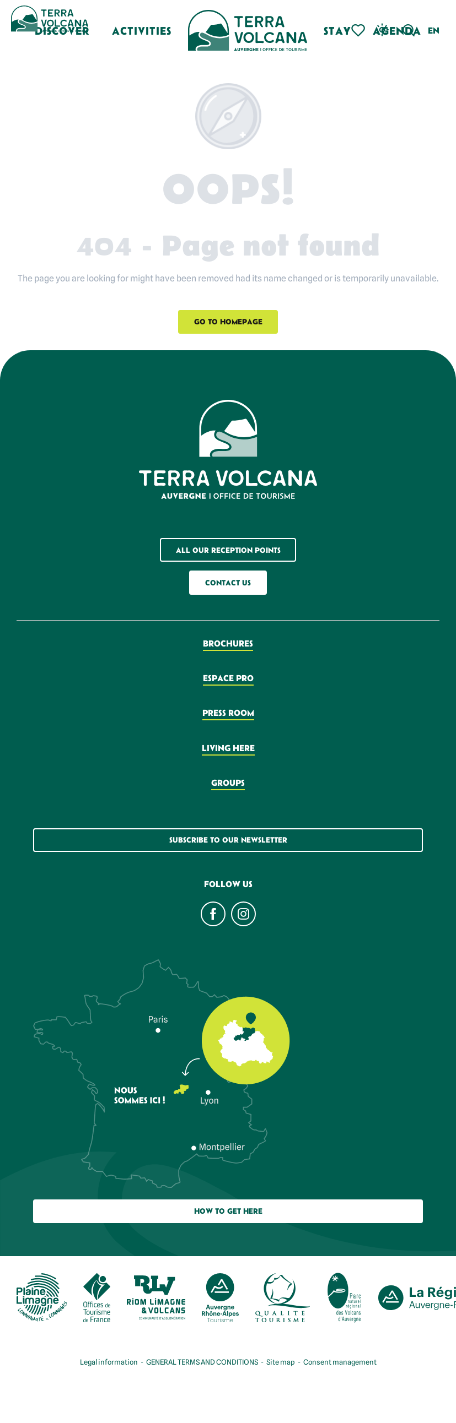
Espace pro (228, 678)
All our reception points (228, 550)
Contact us (228, 582)
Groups (228, 782)
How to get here (228, 1211)
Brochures (228, 643)
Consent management (340, 1361)
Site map (280, 1361)
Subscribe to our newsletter (228, 839)
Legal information (109, 1361)
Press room (228, 713)
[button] (409, 30)
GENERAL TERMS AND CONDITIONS (202, 1361)
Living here (228, 748)
